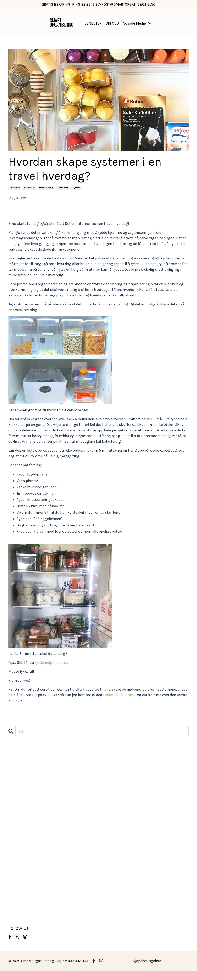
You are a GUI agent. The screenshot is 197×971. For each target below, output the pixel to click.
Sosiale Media (137, 23)
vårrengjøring (19, 916)
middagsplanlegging (25, 832)
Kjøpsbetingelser (147, 961)
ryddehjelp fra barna (51, 662)
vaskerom (16, 910)
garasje (14, 787)
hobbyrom (17, 798)
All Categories (19, 753)
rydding (15, 888)
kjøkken (15, 804)
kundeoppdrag (20, 821)
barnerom (16, 776)
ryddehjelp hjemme (119, 695)
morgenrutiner (20, 843)
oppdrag (15, 849)
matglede (16, 826)
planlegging (18, 865)
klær (12, 815)
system (76, 188)
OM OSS (112, 23)
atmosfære (17, 764)
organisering (46, 188)
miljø (12, 837)
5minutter (15, 188)
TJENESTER (92, 23)
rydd (12, 871)
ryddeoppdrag (20, 882)
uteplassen (17, 905)
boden (13, 781)
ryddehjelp (17, 877)
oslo (12, 860)
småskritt (63, 188)
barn (12, 770)
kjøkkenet (29, 188)
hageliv (14, 792)
